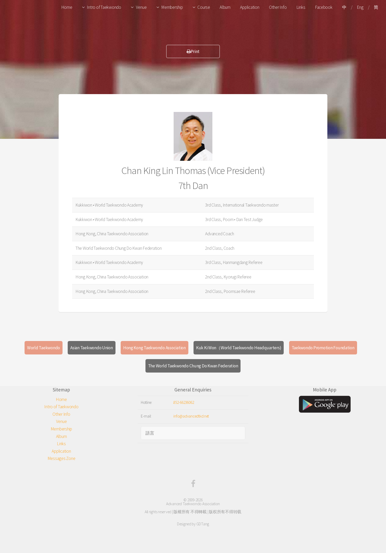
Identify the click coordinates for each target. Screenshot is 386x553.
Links (300, 7)
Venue (141, 7)
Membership (172, 7)
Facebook (324, 7)
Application (249, 7)
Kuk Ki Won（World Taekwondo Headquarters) (238, 348)
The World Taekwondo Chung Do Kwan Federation (193, 366)
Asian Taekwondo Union (91, 348)
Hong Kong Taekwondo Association (154, 348)
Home (66, 7)
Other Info (278, 7)
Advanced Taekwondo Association (193, 503)
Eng (360, 7)
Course (203, 7)
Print (193, 51)
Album (225, 7)
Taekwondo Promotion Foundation (323, 348)
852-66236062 (183, 402)
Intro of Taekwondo (104, 7)
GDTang (202, 523)
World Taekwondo (43, 348)
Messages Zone (61, 458)
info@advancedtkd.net (191, 416)
